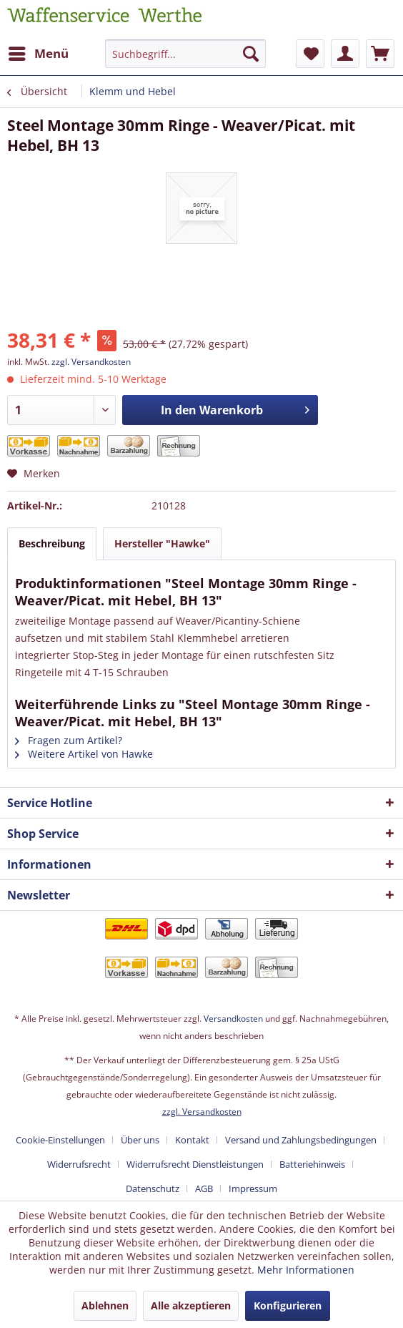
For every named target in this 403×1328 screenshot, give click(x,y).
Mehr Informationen (305, 1269)
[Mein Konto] (345, 53)
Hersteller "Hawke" (162, 543)
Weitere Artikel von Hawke (84, 754)
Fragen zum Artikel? (68, 740)
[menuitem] (38, 53)
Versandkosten (233, 1018)
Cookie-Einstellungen (60, 1139)
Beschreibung (52, 543)
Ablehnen (105, 1305)
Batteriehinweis (312, 1164)
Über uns (140, 1139)
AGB (204, 1188)
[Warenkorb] (380, 53)
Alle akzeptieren (191, 1305)
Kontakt (192, 1139)
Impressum (253, 1188)
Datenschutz (152, 1188)
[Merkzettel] (310, 53)
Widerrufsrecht (79, 1164)
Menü (39, 52)
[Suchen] (251, 53)
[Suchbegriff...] (186, 53)
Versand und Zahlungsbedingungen (301, 1139)
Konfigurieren (288, 1305)
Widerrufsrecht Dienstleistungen (195, 1164)
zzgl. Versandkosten (91, 362)
